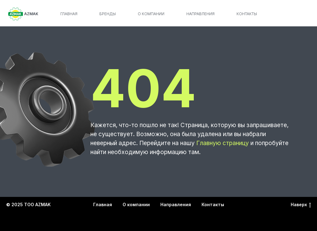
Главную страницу (222, 143)
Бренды (107, 13)
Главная (68, 13)
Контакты (247, 13)
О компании (151, 13)
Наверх (301, 205)
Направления (200, 13)
